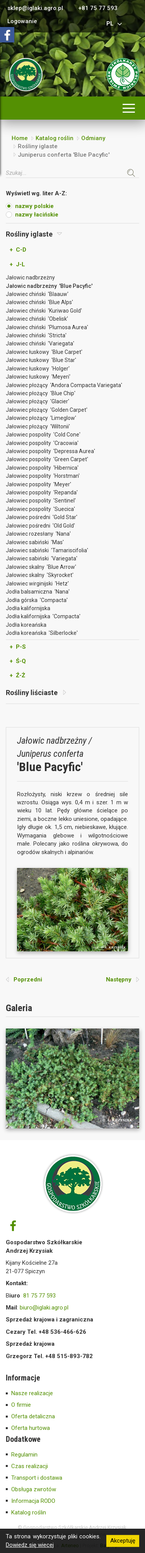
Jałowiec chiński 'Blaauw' (37, 294)
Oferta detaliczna (33, 1416)
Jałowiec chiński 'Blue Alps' (39, 302)
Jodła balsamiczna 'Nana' (38, 592)
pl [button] (115, 23)
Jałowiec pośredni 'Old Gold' (40, 526)
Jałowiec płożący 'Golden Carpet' (46, 410)
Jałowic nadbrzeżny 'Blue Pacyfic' (49, 286)
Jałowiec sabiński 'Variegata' (41, 558)
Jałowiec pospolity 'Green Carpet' (47, 459)
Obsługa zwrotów (33, 1489)
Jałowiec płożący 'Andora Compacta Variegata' (64, 385)
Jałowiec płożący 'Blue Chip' (40, 393)
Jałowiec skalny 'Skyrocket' (39, 575)
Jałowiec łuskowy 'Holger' (38, 368)
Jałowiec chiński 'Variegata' (40, 343)
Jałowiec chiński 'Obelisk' (37, 319)
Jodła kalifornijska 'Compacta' (43, 616)
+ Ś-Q (18, 661)
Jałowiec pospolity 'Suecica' (40, 509)
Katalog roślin (54, 138)
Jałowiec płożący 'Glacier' (37, 401)
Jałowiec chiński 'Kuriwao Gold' (44, 311)
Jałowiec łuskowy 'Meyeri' (38, 377)
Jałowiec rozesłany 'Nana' (38, 534)
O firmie (21, 1404)
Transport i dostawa (36, 1477)
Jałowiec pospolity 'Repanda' (42, 492)
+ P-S (18, 646)
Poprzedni (24, 979)
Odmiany (93, 138)
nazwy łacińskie (36, 214)
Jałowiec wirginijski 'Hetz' (37, 583)
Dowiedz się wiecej (30, 1544)
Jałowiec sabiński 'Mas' (35, 542)
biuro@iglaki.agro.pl (44, 1307)
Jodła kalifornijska (28, 608)
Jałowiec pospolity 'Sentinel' (41, 500)
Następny (122, 979)
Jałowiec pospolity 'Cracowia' (42, 443)
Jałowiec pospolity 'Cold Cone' (43, 434)
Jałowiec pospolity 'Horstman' (43, 476)
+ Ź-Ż (17, 675)
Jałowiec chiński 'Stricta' (36, 335)
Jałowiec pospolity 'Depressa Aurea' (50, 451)
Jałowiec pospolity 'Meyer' (38, 484)
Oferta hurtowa (30, 1427)
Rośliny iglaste (34, 234)
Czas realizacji (29, 1466)
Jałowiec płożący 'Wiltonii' (38, 426)
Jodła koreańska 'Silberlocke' (42, 633)
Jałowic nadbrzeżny (30, 277)
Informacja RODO (33, 1500)
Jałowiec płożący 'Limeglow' (41, 418)
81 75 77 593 (39, 1295)
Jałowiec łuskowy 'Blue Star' (41, 360)
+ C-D (18, 249)
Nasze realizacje (32, 1393)
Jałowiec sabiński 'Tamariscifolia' (47, 550)
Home (20, 138)
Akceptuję (122, 1540)
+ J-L (17, 264)
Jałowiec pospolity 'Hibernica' (42, 468)
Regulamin (24, 1454)
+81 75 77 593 (98, 8)
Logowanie (22, 21)
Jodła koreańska (26, 625)
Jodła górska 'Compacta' (37, 600)
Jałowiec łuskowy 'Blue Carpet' (44, 352)
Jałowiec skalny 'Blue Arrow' (41, 567)
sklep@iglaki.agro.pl (35, 8)
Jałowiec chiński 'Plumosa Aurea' (47, 327)
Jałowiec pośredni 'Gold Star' (41, 517)
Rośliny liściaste (36, 693)
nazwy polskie (34, 206)
